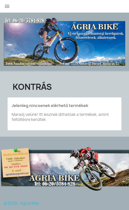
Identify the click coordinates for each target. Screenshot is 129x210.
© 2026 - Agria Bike (21, 203)
